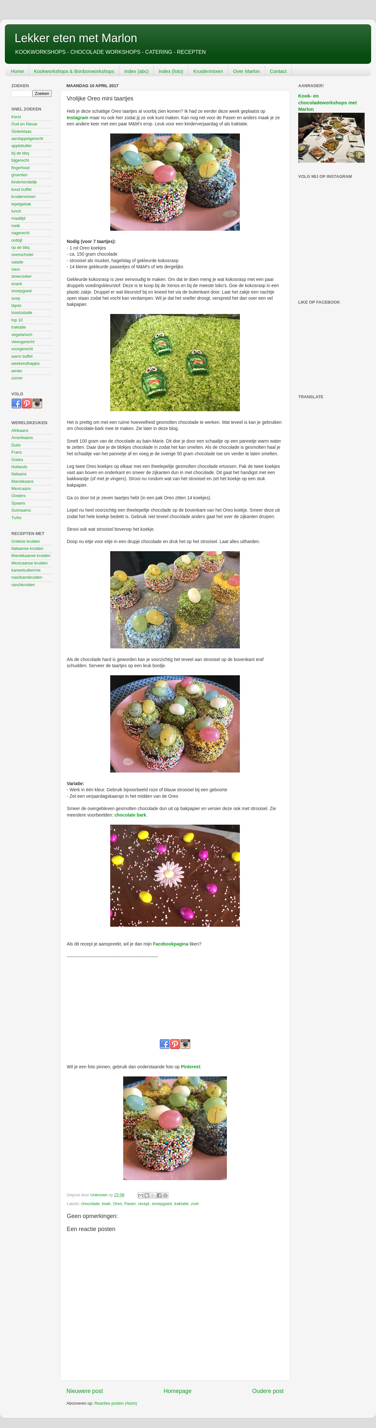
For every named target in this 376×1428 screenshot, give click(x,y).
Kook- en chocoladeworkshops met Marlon (327, 102)
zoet (195, 1204)
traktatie (181, 1204)
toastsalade (21, 312)
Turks (16, 518)
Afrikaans (20, 430)
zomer (17, 378)
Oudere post (268, 1391)
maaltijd (18, 218)
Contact (278, 71)
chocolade (90, 1204)
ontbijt (16, 240)
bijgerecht (20, 160)
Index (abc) (136, 71)
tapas (16, 305)
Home (17, 71)
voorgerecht (22, 349)
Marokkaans (22, 481)
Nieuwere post (84, 1391)
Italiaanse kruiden (27, 548)
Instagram (77, 117)
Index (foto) (171, 71)
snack (16, 284)
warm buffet (22, 356)
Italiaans (19, 474)
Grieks (17, 460)
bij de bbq (20, 153)
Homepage (178, 1391)
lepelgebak (21, 204)
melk (15, 226)
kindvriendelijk (24, 182)
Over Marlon (246, 71)
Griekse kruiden (25, 541)
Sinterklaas (21, 131)
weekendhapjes (25, 363)
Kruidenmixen (208, 71)
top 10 (17, 320)
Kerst (16, 117)
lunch (16, 211)
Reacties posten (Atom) (115, 1403)
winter (16, 371)
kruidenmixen (23, 196)
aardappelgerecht (27, 138)
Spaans (18, 503)
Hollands (19, 467)
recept (143, 1204)
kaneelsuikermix (26, 570)
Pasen (130, 1204)
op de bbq (20, 247)
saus (15, 269)
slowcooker (21, 276)
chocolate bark (130, 815)
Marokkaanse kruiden (30, 555)
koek (106, 1204)
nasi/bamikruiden (26, 577)
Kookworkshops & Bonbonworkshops (74, 71)
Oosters (18, 495)
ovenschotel (22, 254)
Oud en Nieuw (24, 124)
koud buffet (21, 189)
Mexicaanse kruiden (29, 563)
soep (15, 298)
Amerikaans (22, 437)
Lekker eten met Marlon (76, 38)
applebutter (21, 146)
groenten (19, 175)
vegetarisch (21, 334)
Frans (16, 452)
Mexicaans (21, 488)
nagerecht (20, 233)
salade (17, 262)
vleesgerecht (22, 342)
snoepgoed (162, 1204)
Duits (16, 445)
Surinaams (21, 510)
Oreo (117, 1204)
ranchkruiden (23, 585)
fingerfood (20, 168)
